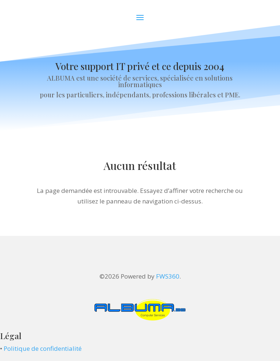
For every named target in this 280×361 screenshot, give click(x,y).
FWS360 (167, 276)
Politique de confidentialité (43, 348)
